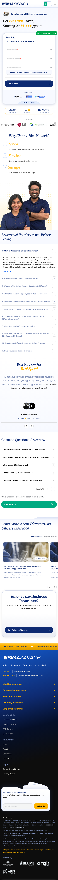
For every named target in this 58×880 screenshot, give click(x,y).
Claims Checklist (11, 727)
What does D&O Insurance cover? (18, 473)
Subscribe (41, 809)
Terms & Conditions (12, 772)
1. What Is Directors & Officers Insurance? (29, 251)
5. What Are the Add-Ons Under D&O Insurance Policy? (29, 301)
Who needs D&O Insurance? (15, 465)
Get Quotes (29, 84)
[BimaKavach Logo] (29, 661)
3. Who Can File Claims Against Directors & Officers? (29, 286)
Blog (5, 747)
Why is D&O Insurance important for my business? (26, 457)
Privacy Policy (9, 777)
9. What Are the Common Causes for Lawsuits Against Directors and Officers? (29, 334)
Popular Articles (50, 536)
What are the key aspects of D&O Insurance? (23, 480)
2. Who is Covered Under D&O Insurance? (29, 278)
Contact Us (8, 757)
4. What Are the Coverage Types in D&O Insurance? (29, 294)
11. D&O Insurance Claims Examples (29, 351)
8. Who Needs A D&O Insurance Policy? (29, 326)
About (6, 752)
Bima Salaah (9, 737)
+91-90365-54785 (22, 675)
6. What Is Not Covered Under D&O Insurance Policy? (29, 309)
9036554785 (48, 828)
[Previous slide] (49, 587)
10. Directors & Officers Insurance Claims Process (29, 343)
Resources (8, 761)
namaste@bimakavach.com (30, 679)
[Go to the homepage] (15, 4)
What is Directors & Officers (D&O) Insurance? (24, 450)
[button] (47, 3)
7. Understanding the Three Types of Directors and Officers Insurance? (29, 317)
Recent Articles (37, 536)
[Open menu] (55, 3)
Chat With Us (29, 504)
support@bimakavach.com (16, 831)
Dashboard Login (11, 722)
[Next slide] (55, 587)
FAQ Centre (8, 732)
